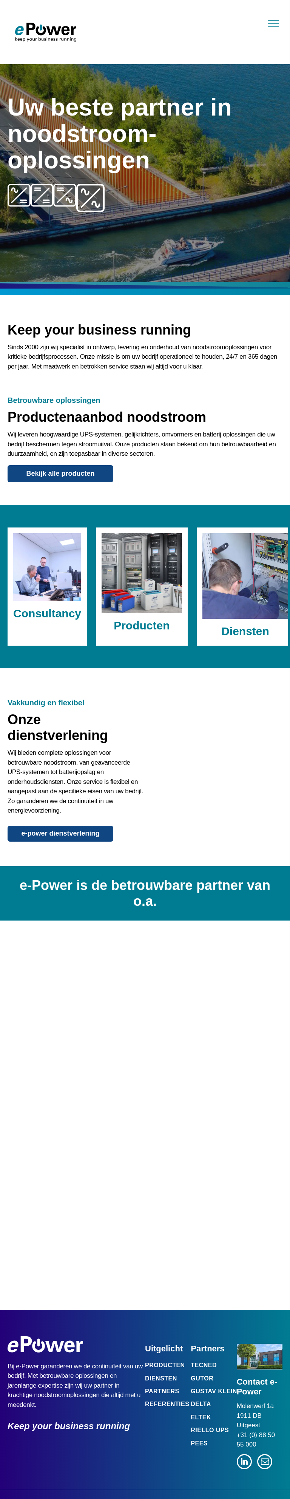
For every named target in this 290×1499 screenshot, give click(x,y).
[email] (264, 1462)
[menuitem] (174, 1365)
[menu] (273, 24)
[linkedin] (244, 1462)
